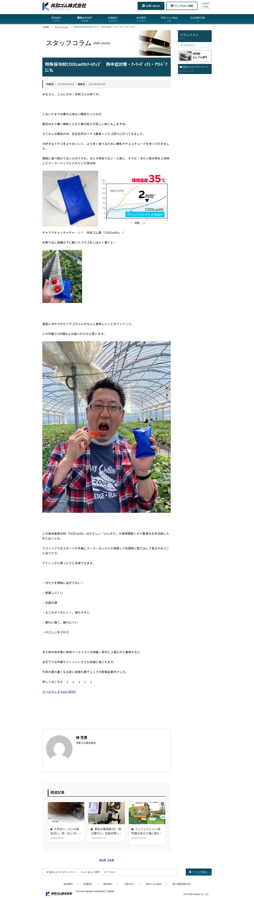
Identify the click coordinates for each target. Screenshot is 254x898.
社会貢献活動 (197, 19)
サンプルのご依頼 (182, 5)
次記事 (110, 857)
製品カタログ (85, 19)
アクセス (111, 870)
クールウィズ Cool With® (59, 691)
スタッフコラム (61, 27)
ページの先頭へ (198, 869)
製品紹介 (56, 19)
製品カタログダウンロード (62, 870)
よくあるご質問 (91, 870)
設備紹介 (113, 19)
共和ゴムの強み (169, 19)
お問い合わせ (151, 5)
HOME (46, 27)
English (206, 3)
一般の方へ (129, 881)
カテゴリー (190, 45)
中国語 (205, 7)
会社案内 (141, 19)
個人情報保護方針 (181, 881)
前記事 (102, 857)
